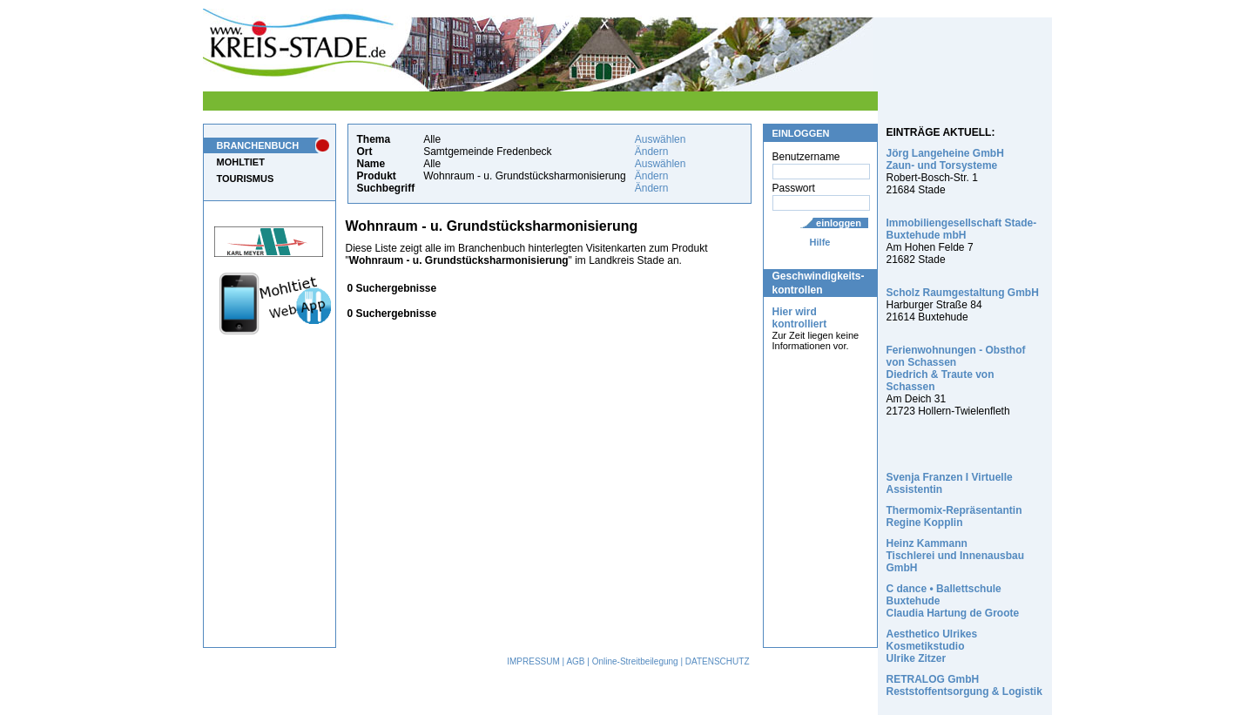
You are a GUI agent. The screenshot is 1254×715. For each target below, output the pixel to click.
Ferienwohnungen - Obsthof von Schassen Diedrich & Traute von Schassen (956, 368)
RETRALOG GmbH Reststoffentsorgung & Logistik (964, 685)
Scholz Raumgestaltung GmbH (963, 293)
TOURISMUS (245, 178)
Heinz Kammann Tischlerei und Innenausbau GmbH (955, 555)
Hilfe (820, 242)
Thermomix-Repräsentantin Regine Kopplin (954, 516)
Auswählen (660, 139)
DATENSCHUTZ (717, 661)
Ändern (652, 151)
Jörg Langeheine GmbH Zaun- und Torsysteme (945, 159)
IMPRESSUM (533, 661)
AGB (575, 661)
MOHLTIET (241, 162)
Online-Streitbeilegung (635, 661)
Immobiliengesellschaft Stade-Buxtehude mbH (962, 229)
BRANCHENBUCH (258, 145)
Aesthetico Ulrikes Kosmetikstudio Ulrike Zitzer (932, 646)
